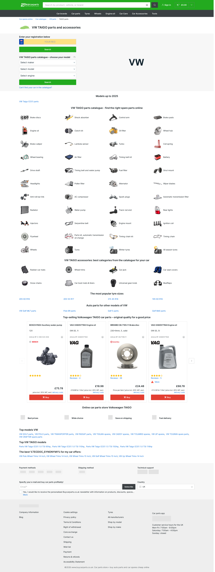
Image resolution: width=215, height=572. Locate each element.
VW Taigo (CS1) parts (29, 101)
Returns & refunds (71, 557)
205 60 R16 (24, 299)
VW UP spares (158, 434)
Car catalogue (40, 19)
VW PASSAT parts (83, 434)
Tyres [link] (110, 512)
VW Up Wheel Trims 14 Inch (131, 456)
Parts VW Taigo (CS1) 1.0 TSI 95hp (35, 446)
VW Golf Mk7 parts (27, 311)
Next (191, 361)
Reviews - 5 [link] (156, 378)
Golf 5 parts (113, 311)
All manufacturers (116, 517)
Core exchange (70, 532)
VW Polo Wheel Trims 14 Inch (32, 456)
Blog (21, 517)
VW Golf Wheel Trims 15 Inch (105, 456)
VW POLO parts (42, 434)
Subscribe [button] (128, 487)
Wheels (97, 13)
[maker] (47, 62)
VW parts (52, 19)
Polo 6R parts (69, 311)
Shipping (67, 542)
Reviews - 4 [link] (75, 378)
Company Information (29, 512)
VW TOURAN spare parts (177, 434)
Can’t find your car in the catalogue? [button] (35, 87)
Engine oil (110, 13)
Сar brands (62, 13)
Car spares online (26, 19)
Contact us (68, 537)
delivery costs (57, 392)
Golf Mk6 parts (159, 311)
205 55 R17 (68, 299)
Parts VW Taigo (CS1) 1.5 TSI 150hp (102, 446)
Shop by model (115, 522)
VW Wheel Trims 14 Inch (57, 456)
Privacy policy (69, 517)
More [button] (25, 494)
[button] (147, 5)
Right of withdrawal (72, 527)
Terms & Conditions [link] (72, 522)
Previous (22, 361)
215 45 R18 (113, 299)
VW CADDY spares (120, 434)
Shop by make (114, 527)
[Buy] (46, 397)
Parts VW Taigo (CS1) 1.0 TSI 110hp (68, 446)
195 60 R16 (157, 299)
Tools (154, 13)
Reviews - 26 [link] (116, 378)
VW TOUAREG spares (140, 434)
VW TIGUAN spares (101, 434)
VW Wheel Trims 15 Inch (80, 456)
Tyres (87, 13)
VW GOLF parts (26, 434)
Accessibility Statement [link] (74, 562)
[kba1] (50, 41)
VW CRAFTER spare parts (30, 437)
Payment (67, 552)
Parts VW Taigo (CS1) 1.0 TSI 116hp (136, 446)
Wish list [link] (67, 547)
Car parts (75, 13)
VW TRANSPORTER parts (62, 434)
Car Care (124, 13)
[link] (184, 5)
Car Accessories (140, 13)
